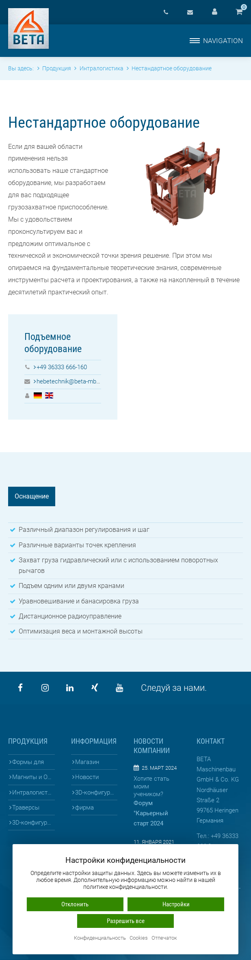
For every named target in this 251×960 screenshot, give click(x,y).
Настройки (176, 904)
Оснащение (32, 496)
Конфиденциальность (100, 938)
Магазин (87, 762)
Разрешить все (126, 921)
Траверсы (25, 807)
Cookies (139, 938)
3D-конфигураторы (33, 822)
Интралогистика (33, 792)
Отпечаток (164, 938)
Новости (87, 777)
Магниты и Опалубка (33, 777)
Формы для (28, 762)
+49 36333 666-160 (62, 367)
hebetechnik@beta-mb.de (70, 381)
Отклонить (75, 904)
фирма (84, 807)
